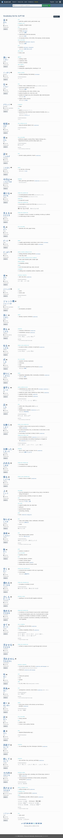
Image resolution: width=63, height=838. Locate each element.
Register (52, 1)
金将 (25, 43)
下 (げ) (26, 501)
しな (5, 407)
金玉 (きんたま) (28, 49)
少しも (6, 597)
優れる (6, 583)
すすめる (6, 613)
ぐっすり (6, 73)
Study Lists (20, 1)
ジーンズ (6, 289)
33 (39, 823)
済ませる (7, 645)
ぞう (5, 733)
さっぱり (6, 252)
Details (5, 29)
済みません (8, 659)
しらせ (5, 521)
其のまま (7, 788)
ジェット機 (8, 301)
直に (5, 315)
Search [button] (14, 1)
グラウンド (27, 115)
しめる (5, 465)
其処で (6, 745)
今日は (6, 179)
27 (25, 823)
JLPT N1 (10, 793)
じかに (5, 317)
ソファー (6, 813)
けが (5, 126)
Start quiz (56, 16)
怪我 (5, 124)
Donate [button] (36, 1)
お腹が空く (27, 574)
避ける (6, 193)
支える (6, 213)
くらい (5, 87)
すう (5, 552)
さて (5, 278)
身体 (5, 533)
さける (5, 196)
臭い (5, 57)
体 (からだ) (27, 536)
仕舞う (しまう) (28, 452)
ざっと (5, 241)
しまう (5, 427)
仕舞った (7, 449)
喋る (5, 477)
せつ (5, 719)
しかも (5, 331)
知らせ (6, 519)
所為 (5, 688)
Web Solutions (21, 836)
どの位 (26, 100)
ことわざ (6, 156)
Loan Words (10, 108)
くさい (5, 60)
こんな (25, 171)
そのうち (6, 775)
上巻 (29, 501)
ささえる (6, 215)
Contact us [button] (30, 1)
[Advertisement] (31, 10)
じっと (5, 390)
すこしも (6, 599)
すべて (5, 627)
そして (5, 761)
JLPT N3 (6, 25)
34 (41, 823)
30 (32, 823)
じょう (5, 493)
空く (5, 569)
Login (56, 1)
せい (5, 677)
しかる (5, 348)
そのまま (6, 790)
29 (29, 823)
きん (5, 22)
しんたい (6, 535)
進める (6, 611)
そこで (5, 747)
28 (27, 823)
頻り (25, 376)
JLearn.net (6, 2)
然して (6, 759)
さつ (5, 229)
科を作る (26, 411)
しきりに (6, 376)
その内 (6, 773)
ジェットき (7, 303)
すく (5, 571)
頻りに (6, 373)
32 (36, 823)
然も (5, 329)
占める (6, 463)
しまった (6, 451)
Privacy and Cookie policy (29, 836)
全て (5, 625)
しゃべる (6, 479)
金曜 (25, 32)
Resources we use (38, 836)
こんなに (6, 168)
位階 (25, 89)
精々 (5, 703)
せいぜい (6, 705)
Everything (45, 5)
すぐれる (6, 585)
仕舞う (6, 425)
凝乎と (6, 387)
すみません (7, 661)
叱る (5, 345)
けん (5, 140)
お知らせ (26, 522)
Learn (25, 1)
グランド (6, 104)
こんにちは (7, 182)
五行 (25, 36)
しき (5, 362)
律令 (25, 368)
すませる (6, 647)
